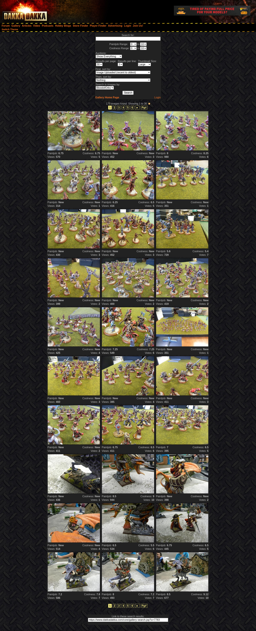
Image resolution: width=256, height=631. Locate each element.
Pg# (144, 107)
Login (157, 97)
